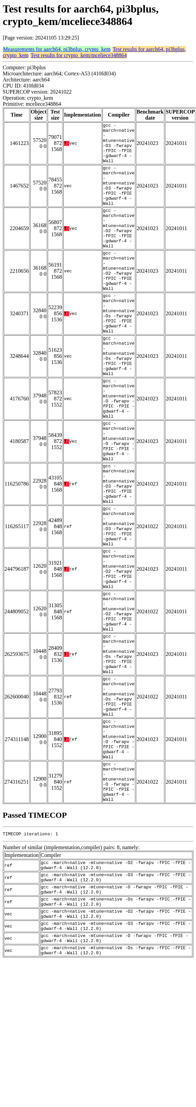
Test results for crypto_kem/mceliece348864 (78, 55)
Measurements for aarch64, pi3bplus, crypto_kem (57, 49)
